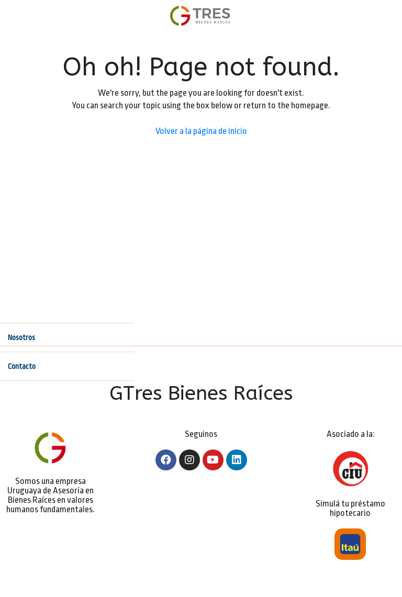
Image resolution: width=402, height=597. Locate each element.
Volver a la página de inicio (201, 131)
